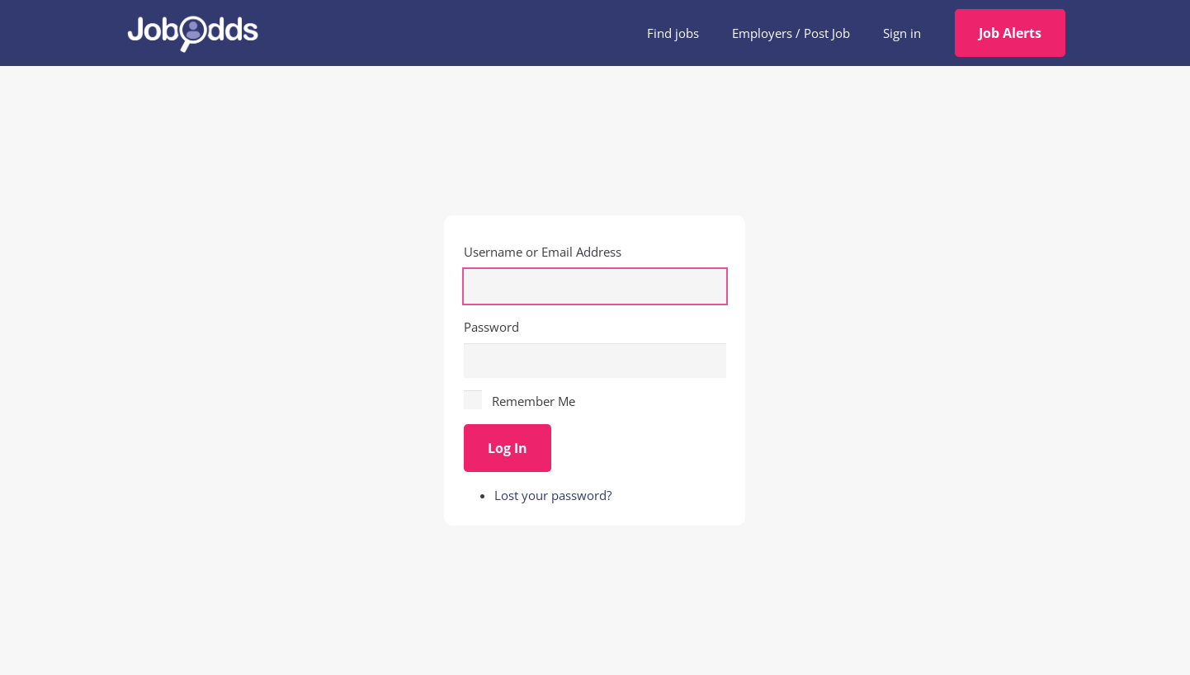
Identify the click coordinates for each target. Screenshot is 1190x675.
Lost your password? (553, 495)
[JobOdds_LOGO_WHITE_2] (192, 33)
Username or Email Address (542, 251)
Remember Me (533, 401)
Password (491, 327)
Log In (507, 448)
